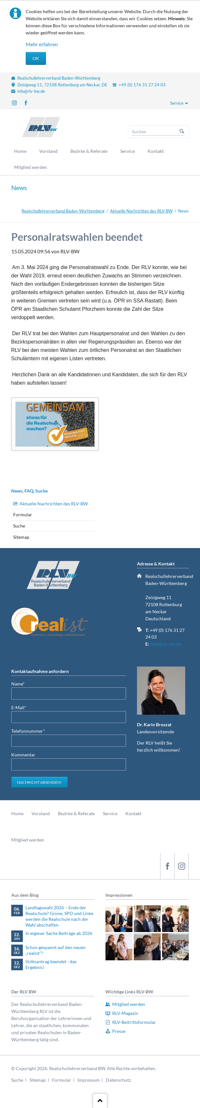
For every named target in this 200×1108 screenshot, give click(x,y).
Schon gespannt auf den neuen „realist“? (55, 950)
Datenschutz (118, 1080)
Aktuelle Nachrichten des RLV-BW (141, 211)
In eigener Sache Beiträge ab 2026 (58, 933)
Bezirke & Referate (76, 813)
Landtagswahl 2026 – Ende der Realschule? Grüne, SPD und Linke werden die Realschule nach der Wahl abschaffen (59, 916)
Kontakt (133, 813)
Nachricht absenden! (39, 782)
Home (17, 813)
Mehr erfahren (42, 44)
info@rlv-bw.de (165, 644)
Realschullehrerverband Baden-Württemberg (63, 211)
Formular (22, 514)
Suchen (182, 132)
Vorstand (41, 813)
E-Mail (21, 707)
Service (177, 103)
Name (21, 683)
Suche (19, 525)
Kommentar (23, 754)
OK (35, 58)
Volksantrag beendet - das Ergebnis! (51, 964)
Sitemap (21, 537)
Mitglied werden (27, 839)
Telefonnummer (28, 731)
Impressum (88, 1080)
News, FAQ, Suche (29, 490)
